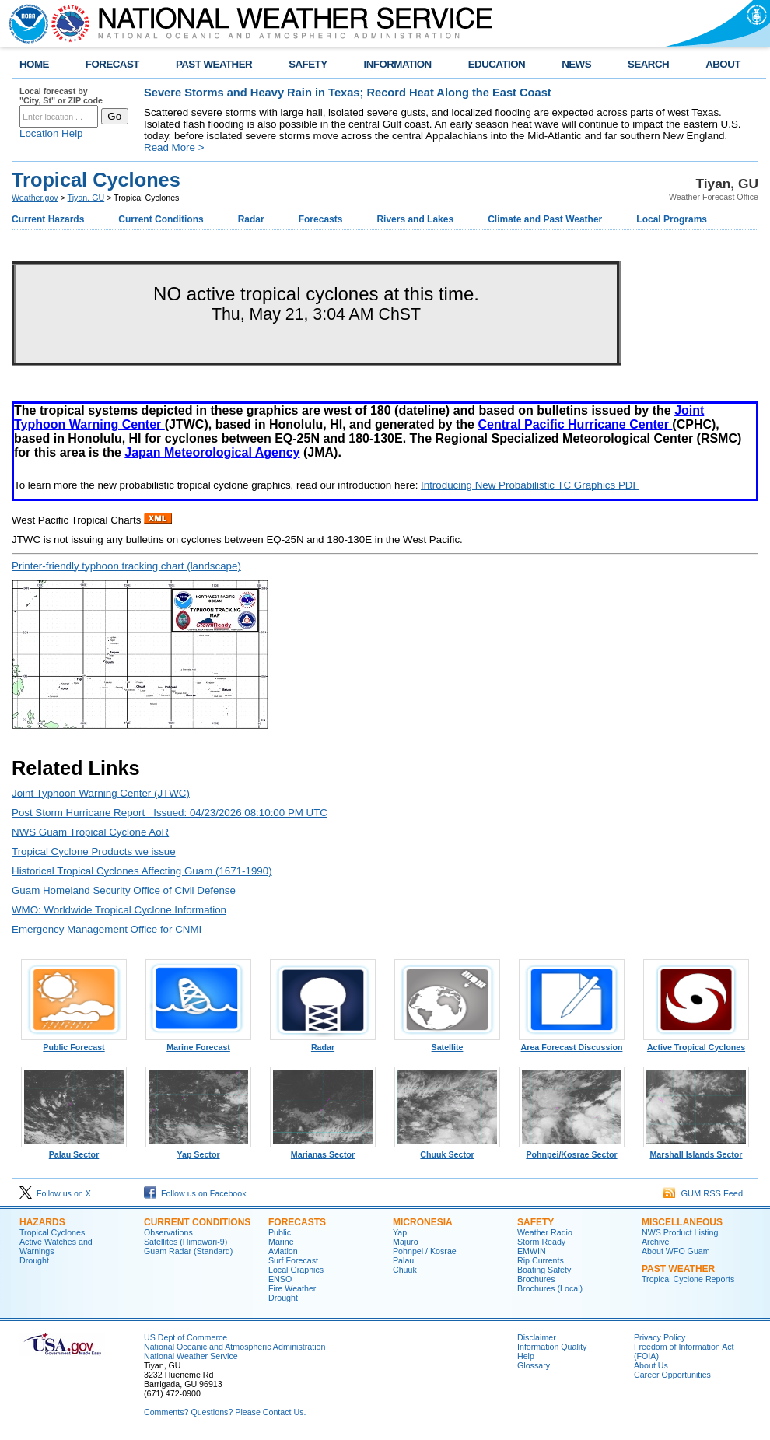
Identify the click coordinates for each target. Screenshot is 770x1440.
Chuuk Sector (447, 1150)
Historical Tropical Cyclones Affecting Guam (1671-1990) (142, 871)
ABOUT (722, 64)
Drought (34, 1260)
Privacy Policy (659, 1337)
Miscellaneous (682, 1222)
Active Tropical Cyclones (696, 1043)
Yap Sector (198, 1150)
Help (525, 1356)
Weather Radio (544, 1232)
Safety (535, 1222)
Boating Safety (544, 1269)
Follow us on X (55, 1193)
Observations (168, 1232)
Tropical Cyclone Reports (688, 1279)
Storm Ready (541, 1241)
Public (279, 1232)
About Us (651, 1365)
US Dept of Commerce (185, 1337)
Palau (403, 1260)
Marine (281, 1241)
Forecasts (321, 219)
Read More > (174, 147)
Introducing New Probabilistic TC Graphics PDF (530, 485)
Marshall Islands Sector (696, 1150)
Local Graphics (296, 1269)
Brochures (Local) (550, 1288)
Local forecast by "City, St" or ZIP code (61, 95)
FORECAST (112, 64)
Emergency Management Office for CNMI (106, 929)
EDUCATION (496, 64)
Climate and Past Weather (545, 219)
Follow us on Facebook (195, 1193)
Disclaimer (536, 1337)
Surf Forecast (293, 1260)
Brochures (536, 1279)
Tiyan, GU (86, 197)
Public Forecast (74, 1043)
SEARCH (648, 64)
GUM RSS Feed (703, 1193)
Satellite (447, 1043)
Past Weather (678, 1268)
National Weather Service (191, 1356)
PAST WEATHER (214, 64)
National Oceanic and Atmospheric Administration (234, 1346)
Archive (656, 1241)
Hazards (42, 1222)
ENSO (280, 1279)
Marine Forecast (198, 1043)
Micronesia (423, 1222)
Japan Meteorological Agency (211, 452)
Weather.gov (35, 197)
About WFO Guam (676, 1251)
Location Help (51, 133)
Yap (400, 1232)
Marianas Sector (323, 1150)
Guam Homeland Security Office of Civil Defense (124, 890)
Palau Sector (74, 1150)
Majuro (405, 1241)
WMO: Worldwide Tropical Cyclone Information (119, 910)
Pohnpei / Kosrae (425, 1251)
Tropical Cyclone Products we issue (94, 851)
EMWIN (531, 1251)
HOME (34, 64)
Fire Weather (292, 1288)
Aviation (283, 1251)
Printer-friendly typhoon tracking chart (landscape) (126, 566)
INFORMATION (398, 64)
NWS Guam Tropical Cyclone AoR (90, 832)
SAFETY (308, 64)
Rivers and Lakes (414, 219)
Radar (251, 219)
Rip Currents (540, 1260)
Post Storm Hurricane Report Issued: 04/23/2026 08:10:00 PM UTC (169, 812)
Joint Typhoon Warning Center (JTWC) (101, 793)
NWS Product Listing (680, 1232)
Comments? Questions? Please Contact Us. (225, 1412)
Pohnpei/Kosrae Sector (572, 1150)
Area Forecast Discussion (572, 1043)
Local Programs (671, 219)
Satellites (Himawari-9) (185, 1241)
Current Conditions (160, 219)
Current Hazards (48, 219)
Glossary (533, 1365)
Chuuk (405, 1269)
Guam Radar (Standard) (188, 1251)
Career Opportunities (672, 1374)
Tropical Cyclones (52, 1232)
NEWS (576, 64)
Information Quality (551, 1346)
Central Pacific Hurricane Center (575, 424)
